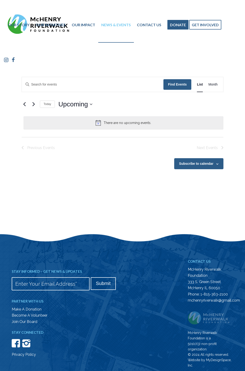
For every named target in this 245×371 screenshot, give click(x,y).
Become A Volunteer (29, 315)
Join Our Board (24, 321)
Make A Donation (26, 309)
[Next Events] (33, 104)
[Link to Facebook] (13, 59)
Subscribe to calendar (196, 163)
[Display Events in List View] (200, 84)
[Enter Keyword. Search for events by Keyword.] (92, 84)
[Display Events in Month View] (213, 84)
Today (47, 104)
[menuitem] (19, 24)
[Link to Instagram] (6, 59)
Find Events (177, 84)
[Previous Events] (24, 104)
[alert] (123, 122)
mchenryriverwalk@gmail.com (214, 300)
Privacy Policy (24, 354)
